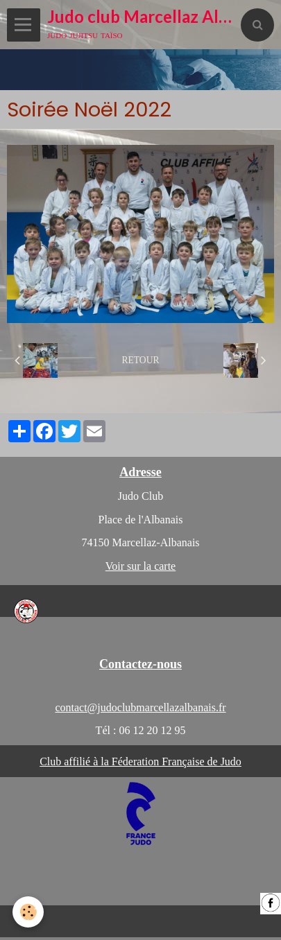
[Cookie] (28, 912)
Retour (140, 360)
